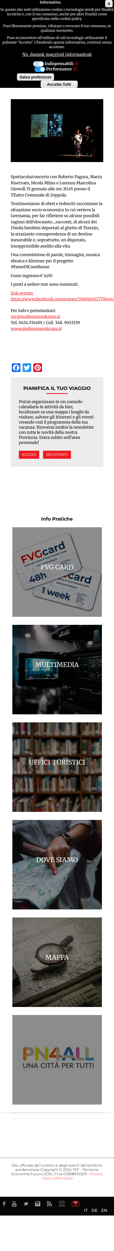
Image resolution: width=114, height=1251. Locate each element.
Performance (59, 67)
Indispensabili (59, 61)
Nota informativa (57, 1178)
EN (104, 1210)
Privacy (96, 1174)
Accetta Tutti (59, 82)
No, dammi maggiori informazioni (57, 52)
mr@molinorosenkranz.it (35, 316)
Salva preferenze (36, 75)
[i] (76, 61)
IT (86, 1210)
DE (94, 1210)
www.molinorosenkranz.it (36, 328)
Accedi (29, 455)
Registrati (57, 455)
